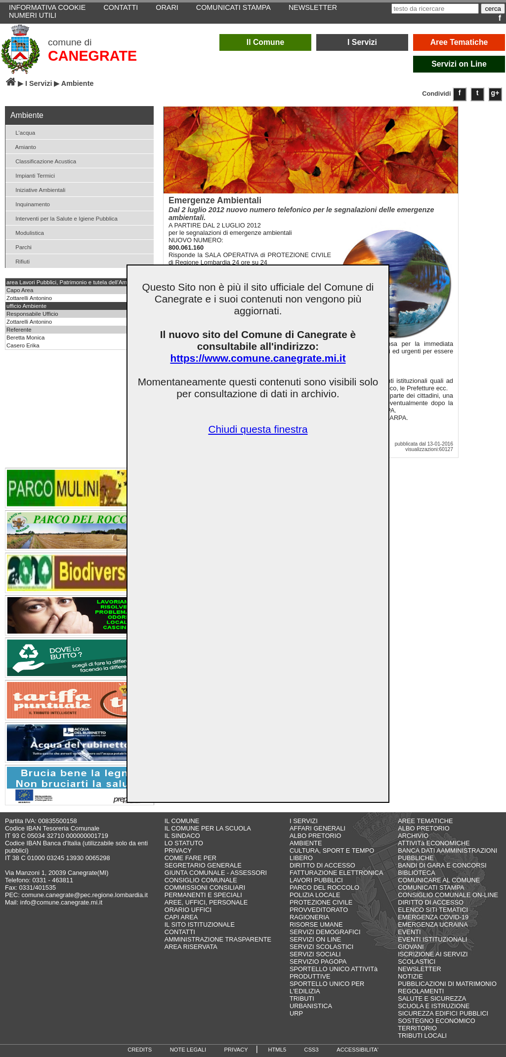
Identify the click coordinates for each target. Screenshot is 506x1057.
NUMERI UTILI (32, 15)
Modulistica (26, 232)
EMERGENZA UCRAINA (433, 924)
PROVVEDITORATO (319, 909)
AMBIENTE (306, 843)
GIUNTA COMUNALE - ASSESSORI (216, 872)
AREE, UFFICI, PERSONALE (206, 902)
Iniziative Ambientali (36, 189)
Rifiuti (19, 261)
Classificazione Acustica (42, 160)
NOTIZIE (410, 976)
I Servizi (362, 42)
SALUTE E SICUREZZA (432, 998)
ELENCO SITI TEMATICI (433, 909)
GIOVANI (410, 946)
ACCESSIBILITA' (358, 1050)
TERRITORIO (417, 1028)
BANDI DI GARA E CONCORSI (442, 865)
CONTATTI (180, 932)
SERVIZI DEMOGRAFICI (325, 932)
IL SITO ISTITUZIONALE (200, 924)
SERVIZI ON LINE (315, 939)
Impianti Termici (31, 175)
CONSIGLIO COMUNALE (201, 880)
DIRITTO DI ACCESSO (322, 865)
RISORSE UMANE (316, 924)
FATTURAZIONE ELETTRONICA (336, 872)
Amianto (22, 146)
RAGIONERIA (309, 917)
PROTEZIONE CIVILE (321, 902)
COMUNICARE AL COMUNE (439, 880)
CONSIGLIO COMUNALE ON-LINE (448, 895)
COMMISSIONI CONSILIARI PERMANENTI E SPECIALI (205, 891)
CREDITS (139, 1050)
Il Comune (266, 42)
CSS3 (311, 1050)
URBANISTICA (311, 1006)
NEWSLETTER (419, 969)
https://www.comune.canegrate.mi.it (257, 358)
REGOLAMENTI (421, 991)
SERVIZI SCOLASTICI (321, 946)
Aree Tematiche (459, 42)
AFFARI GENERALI (317, 828)
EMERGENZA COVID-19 (433, 917)
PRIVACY (178, 850)
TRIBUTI (302, 998)
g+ (495, 93)
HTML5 (277, 1050)
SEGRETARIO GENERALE (203, 865)
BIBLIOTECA (416, 872)
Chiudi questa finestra (257, 429)
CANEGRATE (92, 56)
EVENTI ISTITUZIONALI (432, 939)
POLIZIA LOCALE (315, 895)
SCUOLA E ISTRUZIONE (433, 1006)
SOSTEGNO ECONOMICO (436, 1020)
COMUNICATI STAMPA (431, 887)
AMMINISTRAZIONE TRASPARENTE (218, 939)
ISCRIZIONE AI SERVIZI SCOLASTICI (432, 957)
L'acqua (21, 132)
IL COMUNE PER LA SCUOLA (208, 828)
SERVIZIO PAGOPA (318, 961)
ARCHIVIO (413, 835)
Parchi (20, 246)
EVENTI (409, 932)
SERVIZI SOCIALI (315, 954)
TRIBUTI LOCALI (422, 1035)
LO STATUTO (184, 843)
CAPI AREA (181, 917)
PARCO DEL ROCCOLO (324, 887)
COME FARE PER (190, 858)
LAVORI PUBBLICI (316, 880)
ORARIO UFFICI (188, 909)
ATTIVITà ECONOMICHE (434, 843)
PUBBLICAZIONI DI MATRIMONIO (447, 983)
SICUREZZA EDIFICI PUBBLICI (443, 1013)
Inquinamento (29, 203)
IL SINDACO (182, 835)
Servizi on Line (459, 64)
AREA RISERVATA (191, 946)
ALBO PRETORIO (315, 835)
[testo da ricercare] (435, 8)
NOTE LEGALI (188, 1050)
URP (296, 1013)
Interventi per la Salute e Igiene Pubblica (63, 218)
